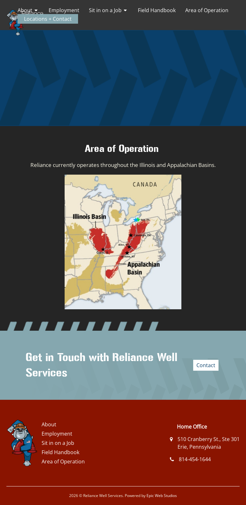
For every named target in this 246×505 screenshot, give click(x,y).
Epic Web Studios (162, 495)
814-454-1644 (195, 459)
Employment (64, 10)
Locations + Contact (48, 18)
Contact (205, 365)
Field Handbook (157, 10)
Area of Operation (206, 10)
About (25, 10)
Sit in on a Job (105, 10)
